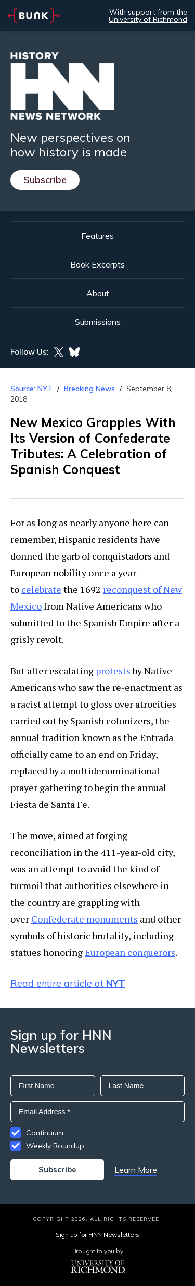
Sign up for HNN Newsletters (97, 1235)
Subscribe (45, 180)
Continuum (44, 1132)
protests (113, 670)
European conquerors (130, 952)
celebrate (41, 589)
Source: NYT (31, 388)
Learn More (135, 1169)
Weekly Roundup (55, 1145)
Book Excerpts (97, 264)
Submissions (98, 322)
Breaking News (89, 388)
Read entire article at (67, 983)
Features (97, 235)
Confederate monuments (84, 919)
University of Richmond (148, 19)
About (97, 293)
